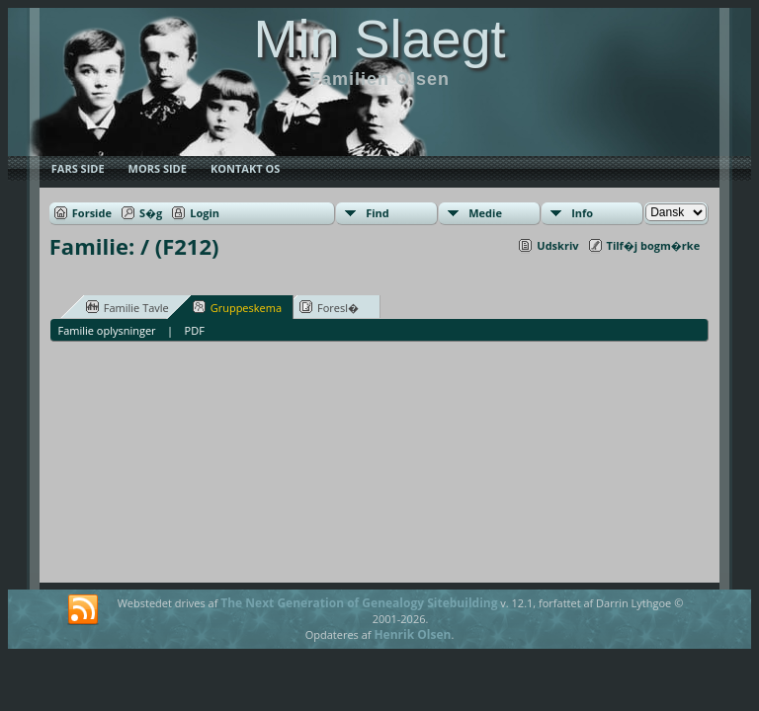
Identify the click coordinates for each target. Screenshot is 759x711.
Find (377, 212)
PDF (195, 330)
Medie (485, 212)
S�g (150, 212)
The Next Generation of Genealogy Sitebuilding (358, 602)
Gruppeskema (237, 307)
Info (582, 212)
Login (204, 212)
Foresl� (329, 307)
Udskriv (557, 245)
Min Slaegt (379, 38)
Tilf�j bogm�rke (654, 245)
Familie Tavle (127, 307)
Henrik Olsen (412, 634)
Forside (92, 212)
